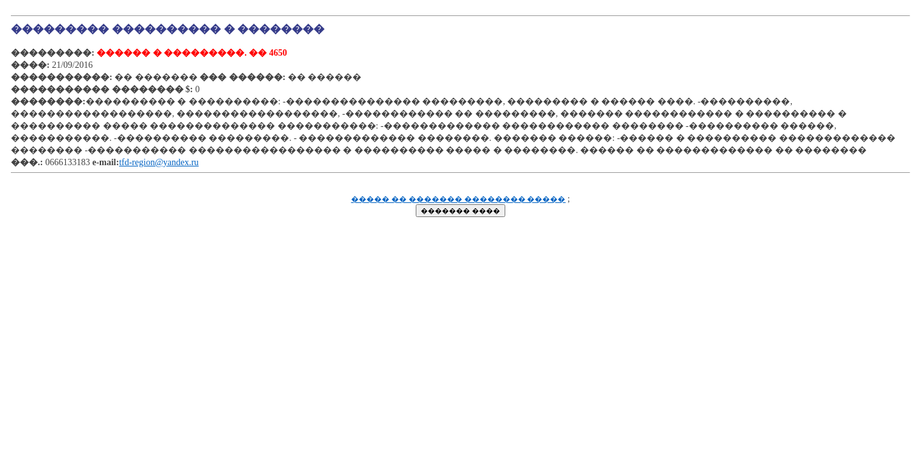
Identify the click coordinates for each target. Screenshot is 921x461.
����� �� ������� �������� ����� (458, 199)
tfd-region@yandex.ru (158, 162)
